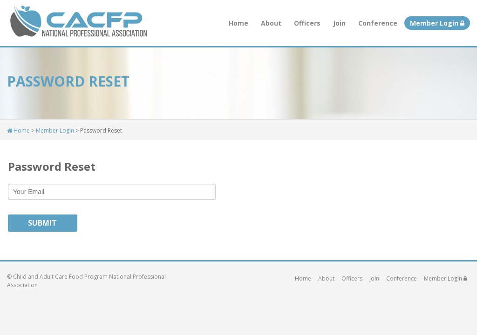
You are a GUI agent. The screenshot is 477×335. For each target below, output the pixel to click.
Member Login (437, 23)
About (271, 23)
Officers (307, 23)
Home (238, 23)
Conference (377, 23)
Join (339, 23)
